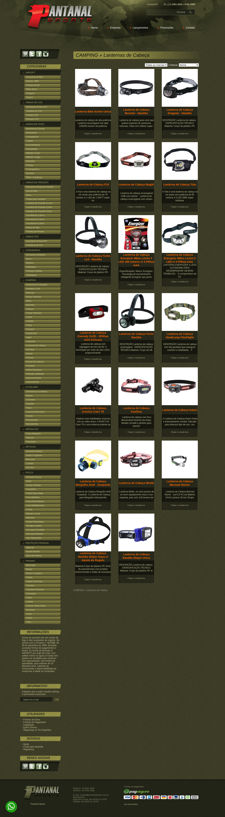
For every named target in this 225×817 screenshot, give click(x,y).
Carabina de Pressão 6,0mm (39, 211)
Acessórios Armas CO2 (36, 107)
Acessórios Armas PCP (36, 241)
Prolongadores (33, 169)
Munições (30, 161)
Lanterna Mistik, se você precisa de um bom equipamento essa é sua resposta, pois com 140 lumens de (136, 494)
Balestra (30, 263)
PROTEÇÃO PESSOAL (37, 543)
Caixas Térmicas (33, 313)
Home (94, 27)
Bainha (29, 395)
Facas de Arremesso (35, 412)
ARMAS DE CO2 (34, 102)
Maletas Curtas (33, 153)
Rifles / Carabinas (34, 177)
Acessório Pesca (33, 477)
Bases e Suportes (34, 455)
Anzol (28, 481)
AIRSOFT (30, 72)
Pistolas (29, 165)
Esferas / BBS (32, 81)
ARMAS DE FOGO (35, 124)
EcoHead (30, 610)
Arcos (28, 259)
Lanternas (30, 341)
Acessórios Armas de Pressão (39, 187)
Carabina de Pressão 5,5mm (39, 207)
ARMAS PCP (32, 236)
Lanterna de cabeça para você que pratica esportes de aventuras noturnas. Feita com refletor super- (136, 123)
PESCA (29, 472)
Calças (29, 577)
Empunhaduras (33, 145)
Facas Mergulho (33, 433)
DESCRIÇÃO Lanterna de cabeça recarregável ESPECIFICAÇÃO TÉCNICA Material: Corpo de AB (136, 347)
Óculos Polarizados (35, 522)
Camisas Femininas (35, 589)
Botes (28, 301)
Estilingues (31, 267)
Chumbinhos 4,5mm (35, 215)
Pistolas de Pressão (35, 231)
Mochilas (30, 349)
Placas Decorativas (35, 362)
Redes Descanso (34, 370)
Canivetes (30, 400)
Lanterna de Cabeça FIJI (93, 184)
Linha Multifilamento (35, 505)
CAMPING (31, 280)
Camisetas (31, 593)
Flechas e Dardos (34, 271)
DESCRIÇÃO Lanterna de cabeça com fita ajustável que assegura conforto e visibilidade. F (180, 347)
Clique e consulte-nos (93, 133)
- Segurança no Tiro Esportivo (36, 730)
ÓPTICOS (31, 447)
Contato (190, 27)
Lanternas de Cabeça (36, 345)
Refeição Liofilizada (35, 374)
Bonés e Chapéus (34, 573)
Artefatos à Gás (33, 289)
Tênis (28, 622)
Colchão (30, 321)
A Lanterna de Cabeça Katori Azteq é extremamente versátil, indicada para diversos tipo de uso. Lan (179, 421)
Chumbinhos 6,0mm (35, 223)
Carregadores (32, 137)
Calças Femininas (34, 581)
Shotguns (30, 93)
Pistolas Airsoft (33, 85)
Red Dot (30, 467)
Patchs (29, 618)
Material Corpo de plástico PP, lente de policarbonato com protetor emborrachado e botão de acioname (93, 569)
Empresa (115, 27)
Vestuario (30, 560)
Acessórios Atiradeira (35, 255)
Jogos (29, 337)
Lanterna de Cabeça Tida (179, 184)
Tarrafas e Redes (34, 526)
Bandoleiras (31, 133)
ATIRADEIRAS (33, 250)
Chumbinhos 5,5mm (35, 219)
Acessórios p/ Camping (36, 285)
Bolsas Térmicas (33, 297)
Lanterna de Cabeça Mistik (136, 482)
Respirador (31, 442)
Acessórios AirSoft (34, 77)
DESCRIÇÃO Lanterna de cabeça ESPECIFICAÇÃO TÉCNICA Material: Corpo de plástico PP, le (136, 568)
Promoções (167, 27)
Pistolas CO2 (32, 115)
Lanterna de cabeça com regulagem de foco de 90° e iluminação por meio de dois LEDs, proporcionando (93, 348)
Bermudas (30, 565)
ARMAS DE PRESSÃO (37, 182)
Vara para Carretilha (35, 530)
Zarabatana (31, 275)
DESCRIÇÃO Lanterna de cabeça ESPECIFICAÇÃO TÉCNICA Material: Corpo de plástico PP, (179, 123)
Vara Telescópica (34, 538)
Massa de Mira (33, 227)
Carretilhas (31, 489)
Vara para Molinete (34, 534)
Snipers (29, 97)
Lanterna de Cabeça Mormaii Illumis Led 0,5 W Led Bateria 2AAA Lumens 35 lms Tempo (180, 494)
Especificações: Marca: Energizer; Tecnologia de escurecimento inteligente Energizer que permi (136, 274)
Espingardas (32, 149)
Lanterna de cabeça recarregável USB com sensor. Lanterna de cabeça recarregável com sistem (136, 196)
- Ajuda (25, 744)
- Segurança (28, 749)
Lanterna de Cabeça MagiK (136, 184)
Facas (29, 408)
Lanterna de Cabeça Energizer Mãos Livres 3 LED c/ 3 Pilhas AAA (180, 258)
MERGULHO (32, 429)
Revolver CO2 (32, 119)
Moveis (29, 353)
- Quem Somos (29, 727)
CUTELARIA (32, 387)
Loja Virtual (128, 804)
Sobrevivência (32, 382)
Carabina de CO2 (34, 111)
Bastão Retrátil (33, 551)
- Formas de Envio (31, 719)
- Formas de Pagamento (34, 722)
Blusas (29, 569)
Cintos (29, 598)
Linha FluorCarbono (35, 501)
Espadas (30, 404)
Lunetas (29, 463)
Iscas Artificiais (33, 497)
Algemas (30, 547)
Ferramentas (32, 420)
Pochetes (30, 366)
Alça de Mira (32, 191)
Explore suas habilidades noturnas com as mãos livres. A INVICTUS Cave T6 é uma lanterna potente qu (93, 421)
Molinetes (30, 518)
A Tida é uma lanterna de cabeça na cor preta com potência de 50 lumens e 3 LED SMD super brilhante (180, 196)
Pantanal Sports (38, 804)
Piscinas (30, 358)
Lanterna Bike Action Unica (93, 111)
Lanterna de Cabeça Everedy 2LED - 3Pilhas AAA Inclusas (93, 336)
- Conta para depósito (32, 746)
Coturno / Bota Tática (35, 606)
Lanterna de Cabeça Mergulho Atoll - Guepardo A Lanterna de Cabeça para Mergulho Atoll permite (93, 494)
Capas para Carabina (36, 199)
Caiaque (30, 309)
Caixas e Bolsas (33, 485)
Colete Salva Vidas (34, 493)
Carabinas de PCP (34, 245)
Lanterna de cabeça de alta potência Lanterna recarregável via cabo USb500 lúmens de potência (93, 123)
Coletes (29, 602)
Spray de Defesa (33, 555)
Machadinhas (32, 424)
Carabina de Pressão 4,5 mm (39, 203)
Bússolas (30, 305)
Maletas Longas (33, 157)
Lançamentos (140, 27)
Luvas (29, 614)
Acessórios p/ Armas (35, 129)
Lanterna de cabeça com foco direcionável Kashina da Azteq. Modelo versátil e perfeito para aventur (136, 421)
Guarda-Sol (31, 333)
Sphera (135, 804)
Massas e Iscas (33, 513)
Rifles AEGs (31, 89)
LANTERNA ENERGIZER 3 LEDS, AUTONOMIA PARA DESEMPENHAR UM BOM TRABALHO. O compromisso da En (179, 271)
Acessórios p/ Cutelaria (36, 391)
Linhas (29, 509)
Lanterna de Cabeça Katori (179, 409)
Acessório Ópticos (34, 451)
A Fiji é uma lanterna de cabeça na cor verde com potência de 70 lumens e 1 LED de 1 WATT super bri (93, 196)
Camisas (30, 585)
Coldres (29, 141)
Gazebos (30, 329)
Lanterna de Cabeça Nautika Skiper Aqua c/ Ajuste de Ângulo (93, 557)
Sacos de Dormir (33, 378)
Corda (29, 325)
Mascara (30, 438)
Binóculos (30, 459)
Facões (29, 416)
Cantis (29, 317)
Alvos (28, 195)
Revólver (30, 173)
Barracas (30, 293)
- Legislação (28, 725)
